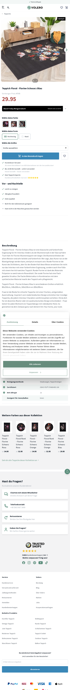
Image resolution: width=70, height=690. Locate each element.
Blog (37, 588)
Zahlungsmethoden (9, 593)
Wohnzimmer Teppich (10, 638)
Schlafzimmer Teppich (43, 628)
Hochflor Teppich (8, 619)
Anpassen (35, 372)
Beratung (39, 583)
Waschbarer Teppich (9, 643)
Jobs (38, 602)
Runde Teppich (40, 624)
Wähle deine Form (10, 131)
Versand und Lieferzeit (10, 588)
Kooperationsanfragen (44, 607)
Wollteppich (39, 619)
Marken (38, 597)
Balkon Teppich (40, 643)
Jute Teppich (6, 628)
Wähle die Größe (9, 143)
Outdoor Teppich (41, 638)
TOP (67, 471)
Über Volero (40, 593)
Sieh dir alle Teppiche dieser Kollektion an (20, 460)
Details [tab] (35, 322)
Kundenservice (7, 583)
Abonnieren (35, 669)
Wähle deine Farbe (10, 118)
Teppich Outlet (40, 633)
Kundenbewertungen (9, 607)
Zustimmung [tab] (12, 322)
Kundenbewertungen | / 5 (35, 549)
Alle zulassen (35, 364)
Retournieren (7, 597)
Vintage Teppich (8, 624)
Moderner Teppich (8, 633)
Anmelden (5, 602)
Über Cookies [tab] (58, 322)
